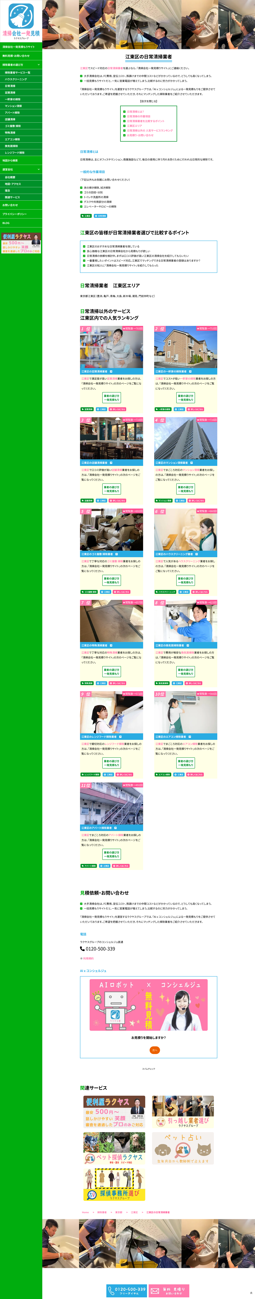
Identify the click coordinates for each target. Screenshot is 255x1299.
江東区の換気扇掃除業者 (172, 645)
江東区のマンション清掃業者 (174, 463)
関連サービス (12, 197)
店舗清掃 (117, 470)
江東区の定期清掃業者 (96, 371)
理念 (7, 190)
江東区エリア (134, 126)
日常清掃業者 (115, 68)
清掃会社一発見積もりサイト (18, 47)
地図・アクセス (13, 184)
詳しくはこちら (119, 409)
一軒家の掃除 (188, 378)
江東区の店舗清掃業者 (96, 463)
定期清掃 (112, 378)
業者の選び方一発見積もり (111, 398)
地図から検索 (10, 160)
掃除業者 (102, 1212)
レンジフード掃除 (114, 744)
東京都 (118, 1212)
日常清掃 (102, 216)
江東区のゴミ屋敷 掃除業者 (99, 554)
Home (85, 1212)
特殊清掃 (112, 652)
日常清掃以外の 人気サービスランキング (150, 130)
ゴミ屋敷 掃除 (115, 561)
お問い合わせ (10, 205)
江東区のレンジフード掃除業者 (101, 737)
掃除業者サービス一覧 (17, 72)
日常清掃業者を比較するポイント (145, 121)
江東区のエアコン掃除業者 (173, 737)
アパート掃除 (115, 835)
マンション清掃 (191, 470)
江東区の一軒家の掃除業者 (173, 371)
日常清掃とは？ (135, 111)
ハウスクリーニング (189, 561)
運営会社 (7, 169)
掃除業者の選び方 (12, 65)
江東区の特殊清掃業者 (96, 645)
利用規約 (88, 958)
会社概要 (10, 177)
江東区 (84, 68)
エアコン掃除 (190, 744)
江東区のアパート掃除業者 (99, 828)
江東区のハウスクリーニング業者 (176, 554)
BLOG (5, 223)
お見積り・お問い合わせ (140, 135)
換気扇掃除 (187, 652)
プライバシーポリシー (14, 214)
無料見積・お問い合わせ (15, 56)
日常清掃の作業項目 (138, 116)
